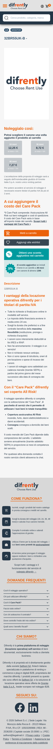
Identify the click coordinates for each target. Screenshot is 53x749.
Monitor (16, 30)
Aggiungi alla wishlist (28, 242)
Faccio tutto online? (12, 608)
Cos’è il (12, 602)
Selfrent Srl (25, 666)
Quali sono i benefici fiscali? (16, 626)
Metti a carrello (28, 233)
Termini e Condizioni (22, 739)
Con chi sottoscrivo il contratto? (17, 614)
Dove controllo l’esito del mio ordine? (20, 620)
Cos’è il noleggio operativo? (16, 590)
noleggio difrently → (26, 572)
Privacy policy (33, 735)
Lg (6, 30)
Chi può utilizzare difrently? (15, 596)
